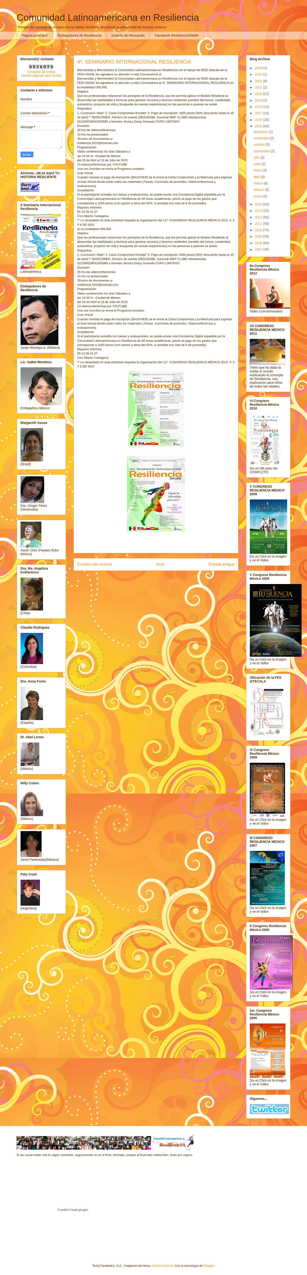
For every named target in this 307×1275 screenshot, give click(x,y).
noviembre (262, 138)
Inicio (160, 564)
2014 (259, 204)
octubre (260, 144)
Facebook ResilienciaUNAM (176, 35)
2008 (259, 243)
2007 (259, 249)
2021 (259, 87)
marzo (259, 183)
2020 (259, 94)
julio (257, 157)
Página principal (35, 35)
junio (257, 164)
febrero (259, 190)
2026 (259, 68)
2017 (259, 113)
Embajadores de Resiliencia (79, 35)
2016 (259, 120)
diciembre (261, 132)
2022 (259, 81)
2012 (259, 217)
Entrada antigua (221, 564)
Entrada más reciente (94, 564)
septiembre (262, 151)
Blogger (209, 1265)
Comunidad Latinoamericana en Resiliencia (108, 17)
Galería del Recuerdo (128, 35)
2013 (259, 211)
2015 (259, 126)
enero (258, 196)
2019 (259, 100)
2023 (259, 74)
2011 (259, 224)
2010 (259, 230)
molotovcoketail (162, 1265)
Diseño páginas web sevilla (41, 75)
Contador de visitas (41, 72)
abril (257, 177)
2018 (259, 107)
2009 (259, 236)
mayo (258, 170)
